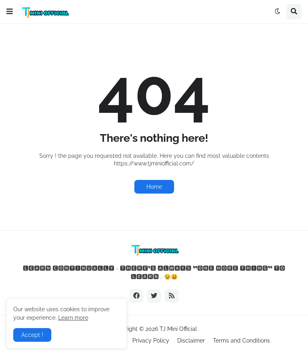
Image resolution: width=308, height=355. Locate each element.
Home (154, 187)
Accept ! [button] (32, 335)
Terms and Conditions (241, 340)
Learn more (73, 317)
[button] (9, 11)
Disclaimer (191, 340)
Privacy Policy (150, 340)
